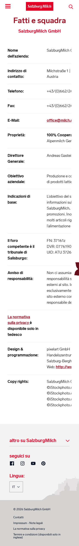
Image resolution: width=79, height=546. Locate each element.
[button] (39, 441)
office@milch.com (62, 120)
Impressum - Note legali (28, 523)
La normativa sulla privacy (29, 529)
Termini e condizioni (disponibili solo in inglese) (36, 536)
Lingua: (17, 476)
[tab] (39, 441)
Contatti (18, 517)
